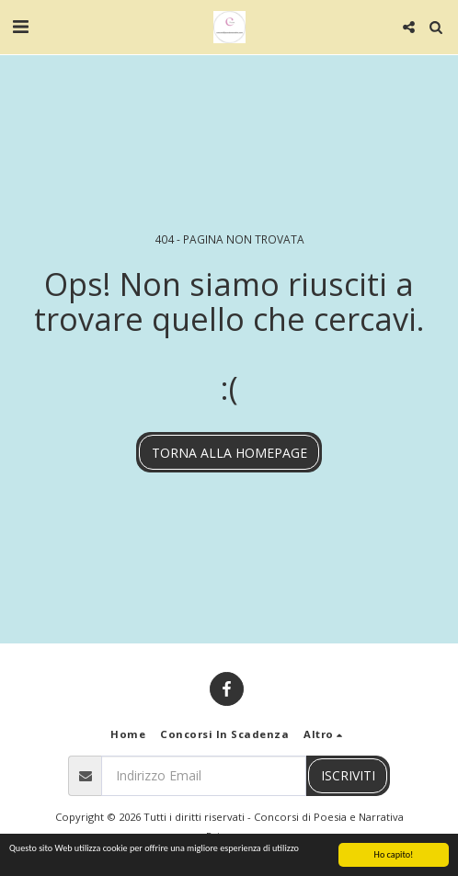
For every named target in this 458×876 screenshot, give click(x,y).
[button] (20, 26)
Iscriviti (348, 775)
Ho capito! (394, 855)
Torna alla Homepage (229, 452)
